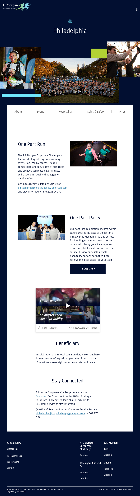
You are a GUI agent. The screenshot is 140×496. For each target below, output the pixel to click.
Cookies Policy (56, 489)
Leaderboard (13, 462)
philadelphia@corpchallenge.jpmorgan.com (42, 187)
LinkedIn (83, 478)
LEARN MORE (93, 268)
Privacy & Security (14, 489)
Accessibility (42, 489)
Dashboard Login (15, 456)
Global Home (13, 449)
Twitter (107, 449)
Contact (10, 468)
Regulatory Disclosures (16, 491)
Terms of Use (29, 489)
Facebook (41, 396)
